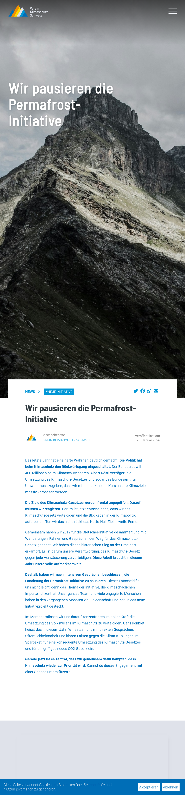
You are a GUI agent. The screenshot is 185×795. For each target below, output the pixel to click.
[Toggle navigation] (173, 11)
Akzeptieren (149, 787)
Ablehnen (170, 787)
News (30, 391)
